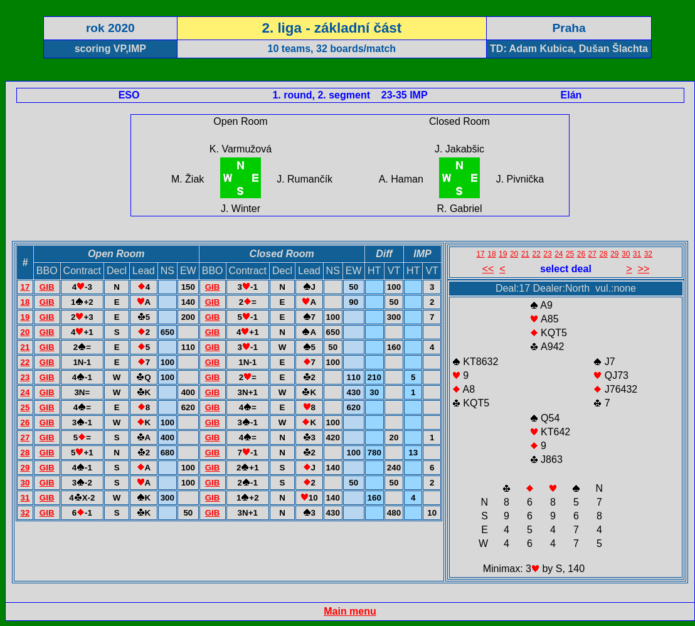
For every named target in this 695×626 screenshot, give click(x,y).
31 (24, 497)
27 (24, 437)
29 (24, 467)
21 (24, 347)
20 (24, 332)
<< (488, 268)
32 (24, 512)
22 (24, 362)
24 (24, 392)
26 (24, 422)
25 (24, 407)
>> (644, 268)
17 (24, 287)
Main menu (350, 611)
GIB (47, 287)
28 (24, 452)
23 (24, 377)
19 (24, 317)
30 (24, 482)
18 (24, 302)
